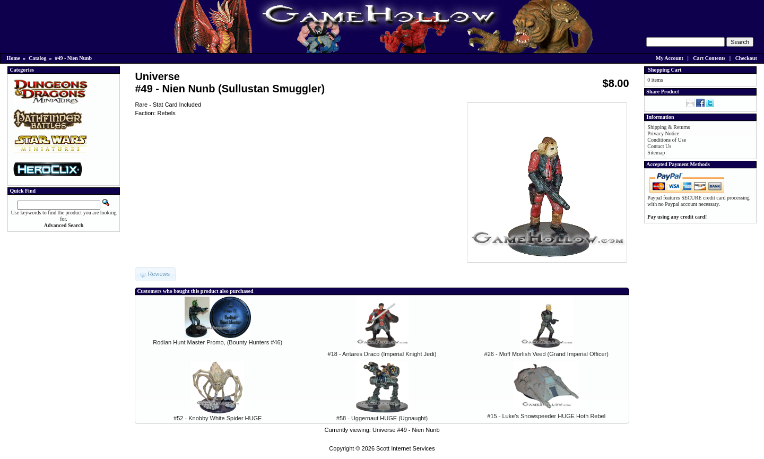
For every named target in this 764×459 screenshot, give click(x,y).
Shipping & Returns (668, 127)
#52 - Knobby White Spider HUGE (217, 418)
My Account (669, 58)
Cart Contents (709, 58)
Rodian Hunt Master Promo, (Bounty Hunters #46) (217, 342)
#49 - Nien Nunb (73, 58)
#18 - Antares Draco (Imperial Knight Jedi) (382, 354)
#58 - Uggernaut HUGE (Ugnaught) (382, 418)
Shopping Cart (664, 70)
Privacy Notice (663, 133)
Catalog (37, 58)
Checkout (746, 58)
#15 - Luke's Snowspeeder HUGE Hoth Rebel (546, 416)
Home (14, 58)
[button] (155, 274)
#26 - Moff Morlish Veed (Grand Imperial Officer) (546, 354)
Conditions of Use (666, 140)
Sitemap (656, 152)
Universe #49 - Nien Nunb (406, 430)
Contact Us (659, 146)
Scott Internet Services (405, 448)
